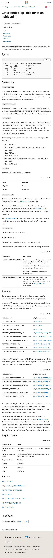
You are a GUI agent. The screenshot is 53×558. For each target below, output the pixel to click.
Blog (28, 546)
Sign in (49, 2)
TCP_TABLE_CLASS (23, 201)
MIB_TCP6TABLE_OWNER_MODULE (14, 486)
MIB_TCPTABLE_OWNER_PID (41, 344)
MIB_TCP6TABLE (7, 481)
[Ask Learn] (46, 7)
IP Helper (24, 7)
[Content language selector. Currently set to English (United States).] (13, 537)
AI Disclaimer (8, 546)
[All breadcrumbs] (3, 7)
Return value (7, 36)
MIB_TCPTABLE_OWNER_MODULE (13, 499)
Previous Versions (19, 546)
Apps (8, 7)
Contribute (36, 546)
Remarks (5, 38)
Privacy (6, 549)
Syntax (5, 31)
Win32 (13, 7)
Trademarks (7, 552)
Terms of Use (35, 549)
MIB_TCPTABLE (37, 322)
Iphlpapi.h (32, 7)
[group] (26, 334)
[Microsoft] (26, 2)
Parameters (6, 33)
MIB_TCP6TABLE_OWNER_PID (42, 389)
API (19, 7)
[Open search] (45, 2)
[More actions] (49, 7)
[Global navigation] (2, 2)
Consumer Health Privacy (19, 549)
